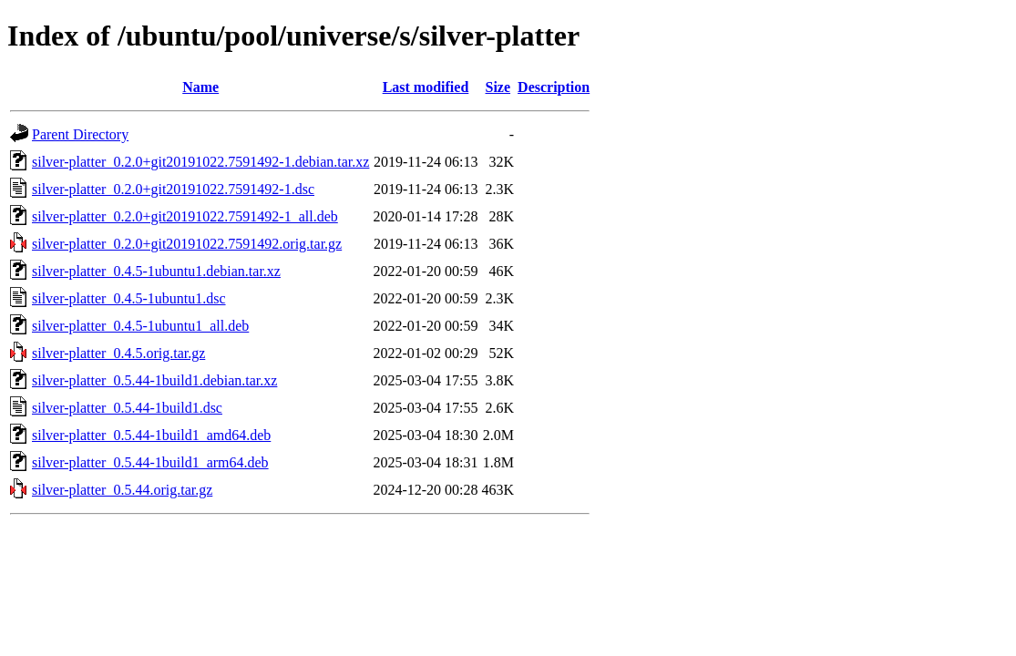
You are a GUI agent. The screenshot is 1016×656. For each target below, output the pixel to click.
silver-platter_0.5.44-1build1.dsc (127, 407)
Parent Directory (80, 134)
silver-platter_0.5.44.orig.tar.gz (122, 489)
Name (200, 87)
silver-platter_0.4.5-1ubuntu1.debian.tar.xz (156, 271)
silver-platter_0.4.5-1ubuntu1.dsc (129, 298)
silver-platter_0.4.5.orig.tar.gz (118, 353)
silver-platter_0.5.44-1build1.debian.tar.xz (154, 380)
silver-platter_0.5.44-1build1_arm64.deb (150, 462)
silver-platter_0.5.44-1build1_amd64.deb (151, 435)
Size (498, 87)
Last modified (426, 87)
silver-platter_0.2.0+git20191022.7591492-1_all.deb (185, 216)
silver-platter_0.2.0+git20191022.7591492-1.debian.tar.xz (200, 161)
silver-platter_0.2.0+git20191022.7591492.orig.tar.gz (187, 243)
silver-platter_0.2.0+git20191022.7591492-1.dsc (173, 189)
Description (554, 87)
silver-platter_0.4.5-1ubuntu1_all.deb (140, 325)
